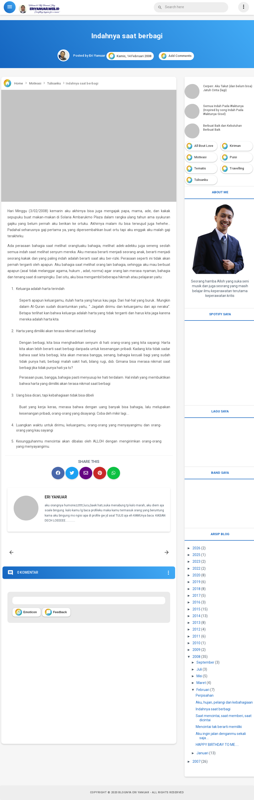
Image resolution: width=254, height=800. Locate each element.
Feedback (56, 612)
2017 (196, 596)
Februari (202, 690)
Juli (199, 669)
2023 (196, 561)
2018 (196, 589)
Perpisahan (205, 695)
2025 (196, 555)
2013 (196, 623)
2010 (196, 643)
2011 (196, 636)
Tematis (200, 168)
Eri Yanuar (56, 497)
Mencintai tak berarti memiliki (219, 727)
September (205, 662)
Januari (202, 753)
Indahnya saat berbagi (213, 709)
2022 (196, 568)
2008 (196, 657)
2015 (196, 609)
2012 (196, 629)
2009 (196, 650)
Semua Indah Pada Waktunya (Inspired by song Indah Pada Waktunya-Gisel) (223, 110)
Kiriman (235, 146)
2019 (196, 582)
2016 (196, 602)
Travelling (237, 168)
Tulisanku (201, 180)
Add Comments (176, 56)
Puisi (233, 157)
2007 (196, 761)
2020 (196, 575)
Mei (199, 676)
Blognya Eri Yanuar (133, 792)
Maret (201, 683)
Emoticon (26, 612)
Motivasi (200, 157)
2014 (196, 616)
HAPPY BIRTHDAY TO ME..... (217, 745)
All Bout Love (203, 146)
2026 (196, 548)
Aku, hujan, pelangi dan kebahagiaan (224, 702)
